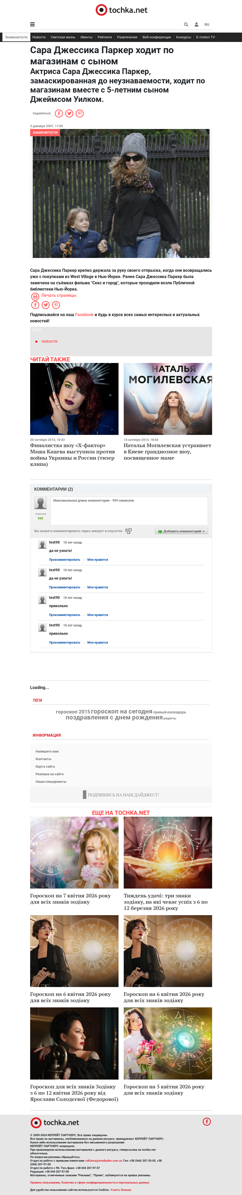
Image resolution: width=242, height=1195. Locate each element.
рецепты (169, 718)
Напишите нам (47, 751)
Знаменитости (16, 37)
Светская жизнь (63, 37)
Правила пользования (45, 1182)
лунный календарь (169, 712)
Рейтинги (105, 37)
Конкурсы (183, 37)
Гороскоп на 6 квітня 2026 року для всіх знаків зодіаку (70, 997)
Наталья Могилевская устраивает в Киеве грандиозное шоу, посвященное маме (167, 451)
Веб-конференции (157, 37)
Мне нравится (97, 560)
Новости (38, 37)
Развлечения (127, 37)
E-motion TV (205, 37)
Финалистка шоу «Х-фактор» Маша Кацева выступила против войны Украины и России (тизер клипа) (72, 454)
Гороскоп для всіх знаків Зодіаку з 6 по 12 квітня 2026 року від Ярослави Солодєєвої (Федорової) (74, 1092)
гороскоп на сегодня (121, 711)
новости (49, 341)
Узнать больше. (121, 1190)
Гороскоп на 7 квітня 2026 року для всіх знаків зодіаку (70, 898)
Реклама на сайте (50, 774)
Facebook (84, 314)
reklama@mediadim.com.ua (104, 1160)
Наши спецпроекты (51, 782)
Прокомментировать (64, 560)
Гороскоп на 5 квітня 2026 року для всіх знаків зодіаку (164, 1089)
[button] (196, 24)
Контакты (43, 759)
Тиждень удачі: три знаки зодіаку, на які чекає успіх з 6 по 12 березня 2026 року (166, 901)
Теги (38, 701)
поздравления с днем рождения (114, 717)
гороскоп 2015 (73, 712)
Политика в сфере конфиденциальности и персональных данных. (105, 1182)
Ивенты (87, 37)
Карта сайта (45, 766)
